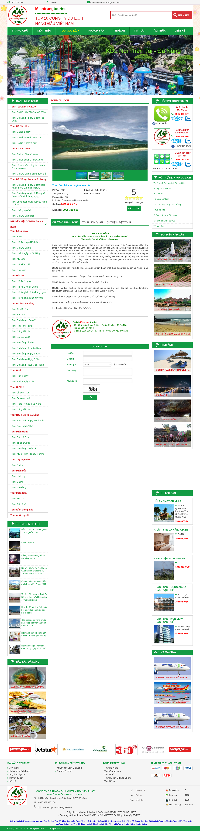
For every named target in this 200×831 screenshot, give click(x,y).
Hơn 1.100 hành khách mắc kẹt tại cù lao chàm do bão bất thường (34, 610)
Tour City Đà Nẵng (21, 309)
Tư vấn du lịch (16, 778)
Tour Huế (15, 370)
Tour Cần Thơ (19, 504)
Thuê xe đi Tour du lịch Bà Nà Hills (169, 183)
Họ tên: (70, 353)
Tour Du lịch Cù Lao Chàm (117, 778)
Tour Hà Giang (19, 487)
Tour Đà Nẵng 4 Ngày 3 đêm (26, 359)
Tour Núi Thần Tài (21, 264)
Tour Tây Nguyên (20, 459)
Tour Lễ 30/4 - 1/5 (21, 392)
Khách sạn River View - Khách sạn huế (169, 620)
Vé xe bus (158, 193)
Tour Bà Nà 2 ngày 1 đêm (24, 143)
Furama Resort (64, 771)
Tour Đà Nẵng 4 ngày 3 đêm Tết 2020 (28, 119)
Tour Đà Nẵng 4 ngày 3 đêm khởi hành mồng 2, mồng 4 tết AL (28, 186)
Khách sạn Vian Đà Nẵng (69, 768)
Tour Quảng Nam (112, 771)
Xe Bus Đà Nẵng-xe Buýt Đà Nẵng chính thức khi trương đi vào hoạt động (34, 597)
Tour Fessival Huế (21, 398)
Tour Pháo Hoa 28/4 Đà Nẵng (26, 404)
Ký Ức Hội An (27, 542)
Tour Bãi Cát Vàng (21, 337)
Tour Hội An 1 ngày (21, 281)
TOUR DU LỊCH (69, 30)
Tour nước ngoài (19, 515)
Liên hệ (12, 781)
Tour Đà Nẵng (111, 768)
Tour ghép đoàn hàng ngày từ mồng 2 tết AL (30, 203)
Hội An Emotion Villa (168, 501)
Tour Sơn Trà (18, 314)
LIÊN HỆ (180, 30)
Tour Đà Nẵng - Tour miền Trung (28, 179)
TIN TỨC (139, 30)
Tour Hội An (17, 275)
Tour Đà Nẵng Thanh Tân (24, 448)
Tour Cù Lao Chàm (21, 247)
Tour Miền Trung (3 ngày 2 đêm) (28, 454)
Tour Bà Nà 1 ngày (21, 132)
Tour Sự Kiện (17, 387)
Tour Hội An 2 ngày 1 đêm (25, 286)
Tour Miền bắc (18, 470)
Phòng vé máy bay (162, 188)
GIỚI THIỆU (44, 30)
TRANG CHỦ (20, 30)
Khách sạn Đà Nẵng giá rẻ (171, 529)
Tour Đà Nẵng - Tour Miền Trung (28, 365)
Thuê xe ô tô (159, 210)
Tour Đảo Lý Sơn (20, 437)
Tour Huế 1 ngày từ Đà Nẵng (26, 253)
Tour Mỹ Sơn (18, 259)
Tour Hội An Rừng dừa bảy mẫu (28, 298)
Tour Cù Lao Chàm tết (23, 215)
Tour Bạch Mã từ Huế (22, 426)
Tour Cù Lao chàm (20, 148)
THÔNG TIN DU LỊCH (28, 524)
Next (188, 66)
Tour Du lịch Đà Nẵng (22, 303)
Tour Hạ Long (18, 476)
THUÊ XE (119, 30)
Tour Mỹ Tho (18, 498)
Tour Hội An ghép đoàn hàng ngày (29, 292)
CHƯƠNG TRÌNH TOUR (65, 222)
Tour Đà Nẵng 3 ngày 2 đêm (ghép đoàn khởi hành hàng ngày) (29, 194)
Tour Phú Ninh (19, 270)
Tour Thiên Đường (21, 443)
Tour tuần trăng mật (21, 509)
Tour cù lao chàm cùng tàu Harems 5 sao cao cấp (29, 166)
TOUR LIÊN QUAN (92, 222)
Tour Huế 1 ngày (20, 376)
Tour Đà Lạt (18, 465)
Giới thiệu (14, 768)
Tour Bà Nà (17, 236)
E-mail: (70, 359)
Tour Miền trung (19, 431)
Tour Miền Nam (19, 493)
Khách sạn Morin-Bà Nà (169, 558)
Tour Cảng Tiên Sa (21, 331)
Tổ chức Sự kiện (161, 199)
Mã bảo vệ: (72, 381)
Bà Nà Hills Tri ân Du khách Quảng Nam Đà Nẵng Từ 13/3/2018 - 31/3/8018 (34, 570)
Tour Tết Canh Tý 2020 (23, 106)
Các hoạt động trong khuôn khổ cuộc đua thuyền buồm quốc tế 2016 (34, 623)
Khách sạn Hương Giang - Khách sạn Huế (171, 589)
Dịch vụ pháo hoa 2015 (164, 221)
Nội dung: (72, 370)
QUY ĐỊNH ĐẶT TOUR (119, 222)
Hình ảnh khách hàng (19, 771)
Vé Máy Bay (159, 226)
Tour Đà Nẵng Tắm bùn (23, 342)
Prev (12, 66)
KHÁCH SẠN (96, 30)
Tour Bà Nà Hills (19, 126)
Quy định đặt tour (17, 774)
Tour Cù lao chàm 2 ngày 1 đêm (28, 159)
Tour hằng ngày (19, 231)
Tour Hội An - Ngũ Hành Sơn (26, 242)
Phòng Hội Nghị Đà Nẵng (165, 215)
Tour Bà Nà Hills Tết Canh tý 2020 (29, 112)
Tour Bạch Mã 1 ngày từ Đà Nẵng (28, 420)
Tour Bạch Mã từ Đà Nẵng (24, 415)
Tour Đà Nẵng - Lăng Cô (24, 320)
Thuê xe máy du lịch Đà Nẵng (167, 204)
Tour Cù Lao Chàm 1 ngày (25, 154)
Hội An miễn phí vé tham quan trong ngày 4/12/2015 (33, 647)
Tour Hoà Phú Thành (22, 326)
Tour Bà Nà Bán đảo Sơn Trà (26, 137)
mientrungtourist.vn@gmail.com (105, 2)
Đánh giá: (71, 364)
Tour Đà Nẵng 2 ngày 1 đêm (26, 353)
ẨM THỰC (160, 30)
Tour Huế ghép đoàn (22, 210)
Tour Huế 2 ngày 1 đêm (23, 381)
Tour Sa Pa (17, 482)
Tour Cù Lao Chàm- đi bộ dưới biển (29, 173)
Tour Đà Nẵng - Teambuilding (26, 348)
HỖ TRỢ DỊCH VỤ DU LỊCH (175, 177)
